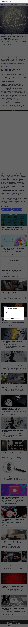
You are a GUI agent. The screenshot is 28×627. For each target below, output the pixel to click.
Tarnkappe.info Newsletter (11, 312)
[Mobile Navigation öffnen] (27, 1)
